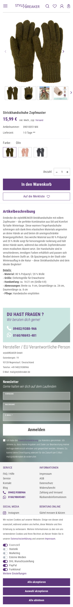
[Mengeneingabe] (62, 172)
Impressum (46, 473)
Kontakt (7, 483)
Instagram (11, 512)
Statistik (13, 549)
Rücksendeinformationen (53, 497)
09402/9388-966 (22, 329)
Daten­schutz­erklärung (21, 538)
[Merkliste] (54, 6)
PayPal (13, 565)
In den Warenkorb (36, 184)
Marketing (14, 553)
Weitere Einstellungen (14, 573)
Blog (5, 487)
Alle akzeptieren (36, 582)
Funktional (14, 569)
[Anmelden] (62, 6)
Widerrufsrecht (47, 487)
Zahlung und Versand (51, 492)
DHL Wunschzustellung (21, 561)
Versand (39, 120)
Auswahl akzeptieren (36, 591)
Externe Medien (17, 557)
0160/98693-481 (22, 335)
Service (7, 478)
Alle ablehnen (36, 600)
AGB (42, 478)
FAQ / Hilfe (8, 473)
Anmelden (36, 429)
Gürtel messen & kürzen (52, 512)
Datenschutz (46, 483)
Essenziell (14, 544)
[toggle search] (47, 6)
